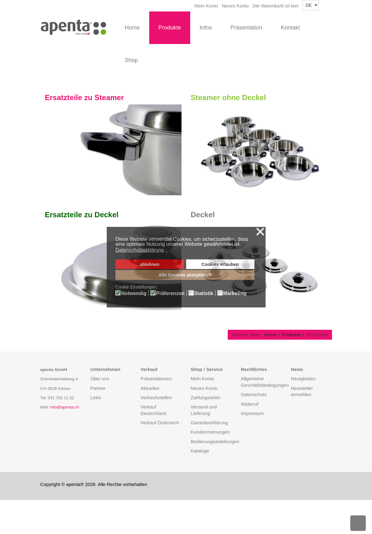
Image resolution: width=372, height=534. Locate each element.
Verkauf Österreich (160, 422)
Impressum (252, 413)
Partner (97, 388)
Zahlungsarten (205, 397)
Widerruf (249, 404)
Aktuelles (150, 388)
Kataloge (199, 450)
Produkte (170, 27)
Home (132, 27)
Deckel (203, 214)
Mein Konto (206, 5)
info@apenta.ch (64, 407)
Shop (131, 60)
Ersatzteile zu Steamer (84, 97)
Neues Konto (235, 5)
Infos (205, 27)
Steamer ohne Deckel (228, 97)
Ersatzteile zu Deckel (82, 214)
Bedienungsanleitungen (214, 441)
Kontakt (290, 27)
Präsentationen (156, 378)
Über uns (99, 378)
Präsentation (246, 27)
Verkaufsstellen (156, 397)
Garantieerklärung (209, 422)
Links (95, 397)
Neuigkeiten (303, 378)
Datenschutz (254, 394)
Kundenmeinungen (210, 432)
